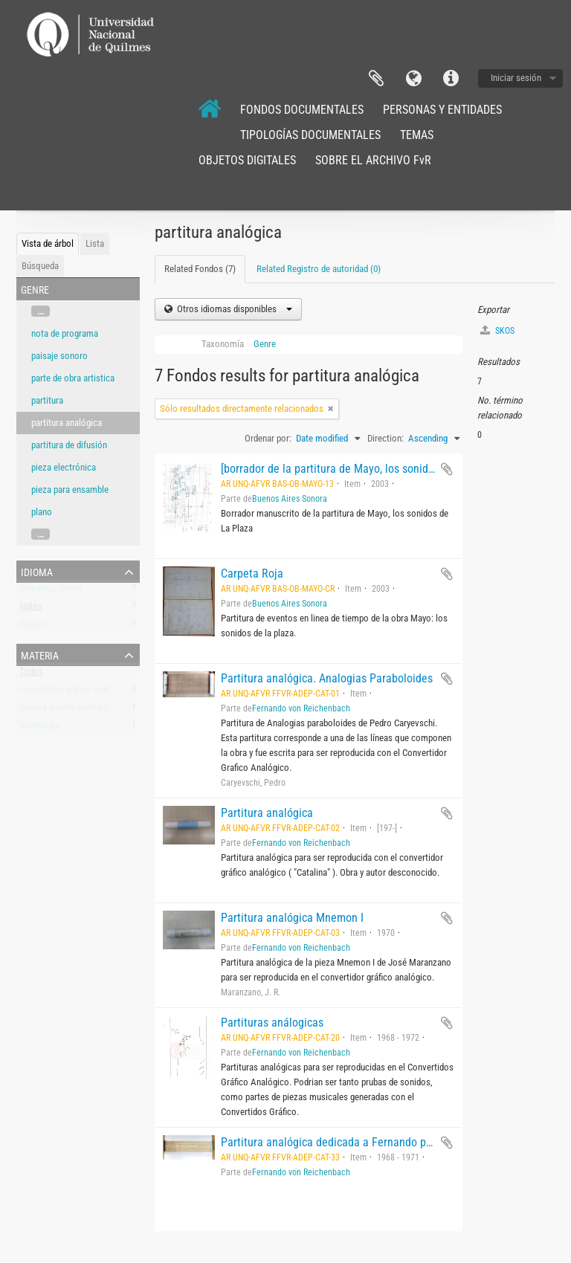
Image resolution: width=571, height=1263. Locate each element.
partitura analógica (66, 422)
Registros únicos (51, 591)
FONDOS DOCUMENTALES (302, 110)
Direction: (385, 438)
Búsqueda (40, 265)
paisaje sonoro (59, 355)
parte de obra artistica (72, 378)
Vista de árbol (48, 243)
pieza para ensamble (70, 489)
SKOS (497, 330)
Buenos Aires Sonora (289, 499)
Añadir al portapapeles (446, 469)
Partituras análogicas (272, 1022)
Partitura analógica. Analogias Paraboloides (327, 678)
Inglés (30, 609)
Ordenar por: (268, 438)
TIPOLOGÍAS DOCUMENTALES (310, 135)
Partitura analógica (267, 813)
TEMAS (416, 135)
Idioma (413, 78)
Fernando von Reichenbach (301, 708)
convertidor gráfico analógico (75, 692)
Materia (40, 654)
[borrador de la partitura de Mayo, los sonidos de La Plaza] (361, 469)
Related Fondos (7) (200, 268)
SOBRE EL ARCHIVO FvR (373, 160)
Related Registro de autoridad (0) (319, 268)
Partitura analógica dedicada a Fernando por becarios (350, 1142)
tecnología (39, 728)
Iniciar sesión (516, 77)
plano (41, 511)
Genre (265, 343)
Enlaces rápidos (450, 78)
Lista (95, 243)
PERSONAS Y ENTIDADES (442, 110)
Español (34, 627)
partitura (47, 400)
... (40, 311)
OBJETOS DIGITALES (247, 160)
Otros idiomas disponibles (233, 308)
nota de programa (64, 333)
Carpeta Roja (252, 573)
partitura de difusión (69, 444)
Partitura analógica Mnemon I (292, 918)
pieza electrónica (63, 467)
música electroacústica (63, 710)
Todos (31, 674)
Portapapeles (376, 78)
